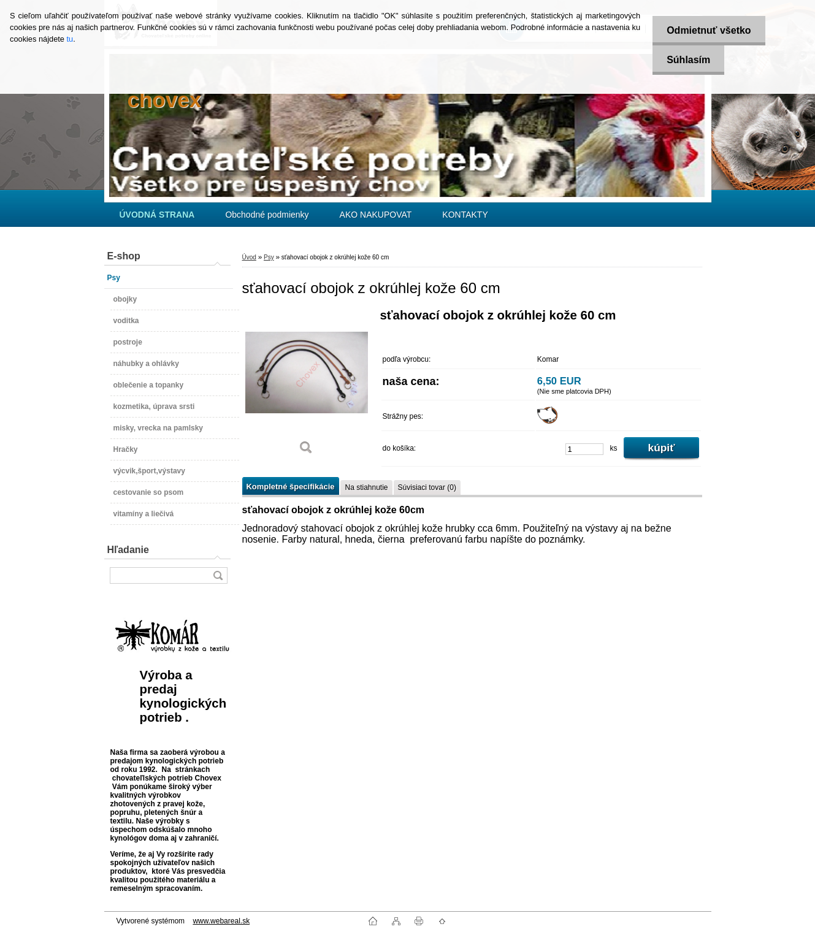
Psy (269, 257)
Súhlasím (686, 60)
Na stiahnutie (366, 487)
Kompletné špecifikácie (291, 486)
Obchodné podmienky (266, 215)
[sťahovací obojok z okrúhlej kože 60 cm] (306, 386)
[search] (218, 575)
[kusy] (584, 449)
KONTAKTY (465, 215)
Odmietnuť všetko (707, 30)
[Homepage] (157, 214)
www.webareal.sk (221, 921)
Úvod (249, 257)
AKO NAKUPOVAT (376, 215)
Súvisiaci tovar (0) (427, 487)
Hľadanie (128, 549)
